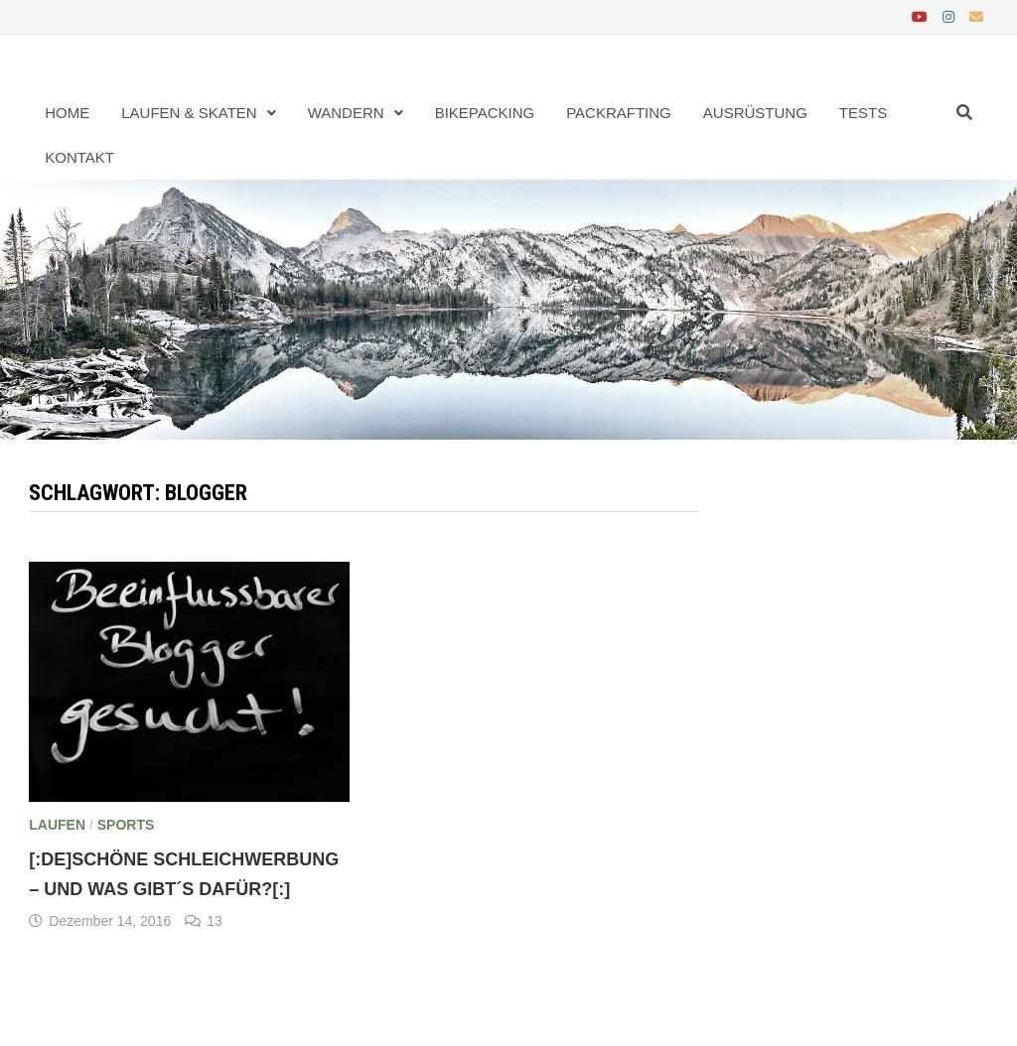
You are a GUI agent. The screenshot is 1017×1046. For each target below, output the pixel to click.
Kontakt (79, 157)
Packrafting (618, 112)
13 (214, 921)
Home (67, 112)
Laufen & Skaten (188, 112)
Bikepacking (485, 112)
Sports (126, 825)
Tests (863, 112)
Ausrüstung (755, 112)
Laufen (57, 825)
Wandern (346, 112)
